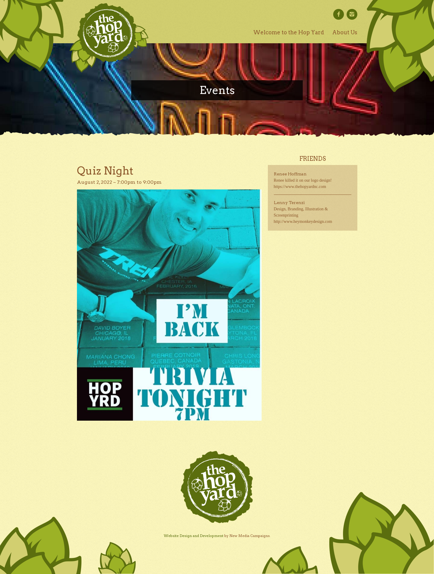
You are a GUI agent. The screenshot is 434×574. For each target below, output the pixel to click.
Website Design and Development (193, 535)
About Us (344, 32)
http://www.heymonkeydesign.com (303, 221)
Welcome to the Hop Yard (288, 32)
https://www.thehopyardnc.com (300, 186)
